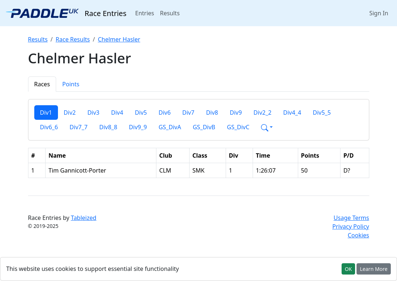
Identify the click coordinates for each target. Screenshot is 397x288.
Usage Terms (351, 218)
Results (170, 13)
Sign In (378, 13)
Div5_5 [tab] (322, 113)
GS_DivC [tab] (238, 127)
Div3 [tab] (93, 113)
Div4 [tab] (117, 113)
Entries (146, 12)
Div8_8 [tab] (108, 127)
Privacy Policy (350, 226)
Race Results (73, 39)
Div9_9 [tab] (138, 127)
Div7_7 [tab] (78, 127)
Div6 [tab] (165, 113)
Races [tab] (42, 84)
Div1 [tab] (46, 113)
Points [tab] (70, 84)
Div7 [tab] (188, 113)
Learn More (374, 268)
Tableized (83, 218)
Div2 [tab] (70, 113)
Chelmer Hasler (119, 39)
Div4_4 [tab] (292, 113)
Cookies (358, 235)
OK (348, 268)
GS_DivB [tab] (204, 127)
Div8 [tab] (212, 113)
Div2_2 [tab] (262, 113)
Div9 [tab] (236, 113)
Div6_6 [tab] (49, 127)
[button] (267, 127)
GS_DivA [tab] (170, 127)
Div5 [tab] (141, 113)
